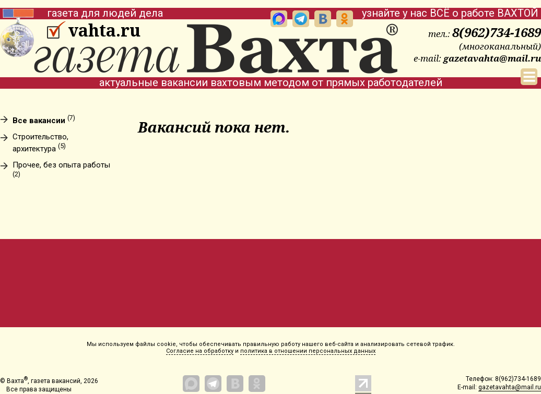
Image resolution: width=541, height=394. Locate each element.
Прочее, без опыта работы (61, 169)
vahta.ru (104, 30)
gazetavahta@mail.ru (492, 58)
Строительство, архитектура (40, 143)
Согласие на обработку (199, 351)
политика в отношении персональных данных (307, 351)
